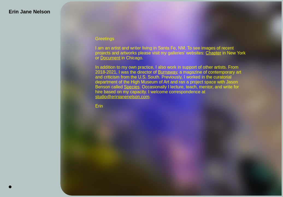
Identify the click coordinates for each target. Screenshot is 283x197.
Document (110, 58)
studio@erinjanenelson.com (122, 96)
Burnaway (167, 72)
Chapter (213, 53)
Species (132, 87)
